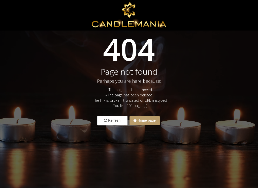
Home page (144, 120)
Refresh (112, 120)
